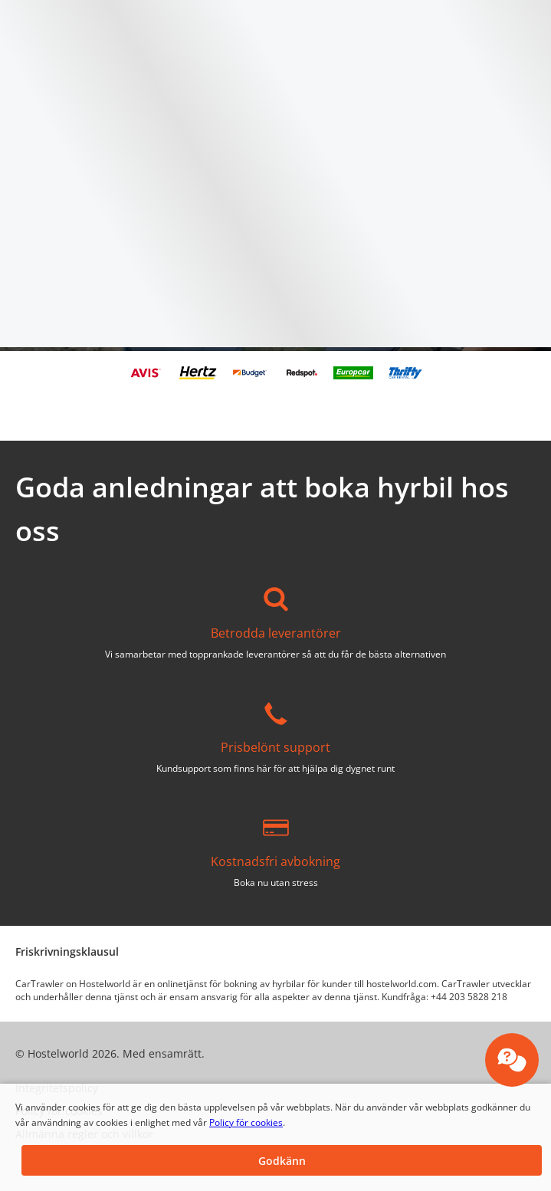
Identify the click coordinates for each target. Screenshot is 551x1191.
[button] (281, 1160)
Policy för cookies (246, 1122)
